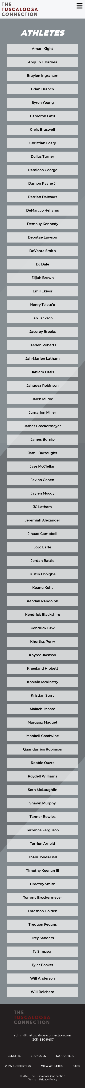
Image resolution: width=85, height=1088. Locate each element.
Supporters (65, 1055)
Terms (32, 1079)
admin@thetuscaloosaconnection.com (42, 1035)
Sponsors (38, 1055)
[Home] (42, 1019)
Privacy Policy (48, 1079)
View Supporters (18, 1066)
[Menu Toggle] (79, 6)
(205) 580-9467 (42, 1039)
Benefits (14, 1055)
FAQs (76, 1066)
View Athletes (52, 1066)
